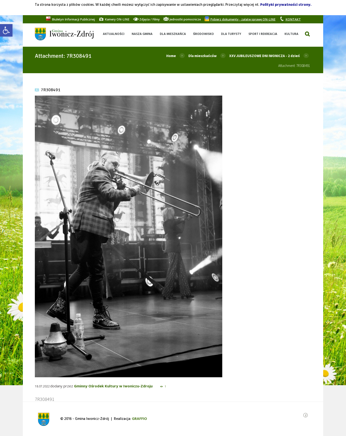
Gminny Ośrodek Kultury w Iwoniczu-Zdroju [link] (113, 386)
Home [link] (171, 55)
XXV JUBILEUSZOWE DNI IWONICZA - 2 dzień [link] (264, 55)
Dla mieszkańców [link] (202, 55)
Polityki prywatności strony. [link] (285, 5)
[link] (6, 30)
